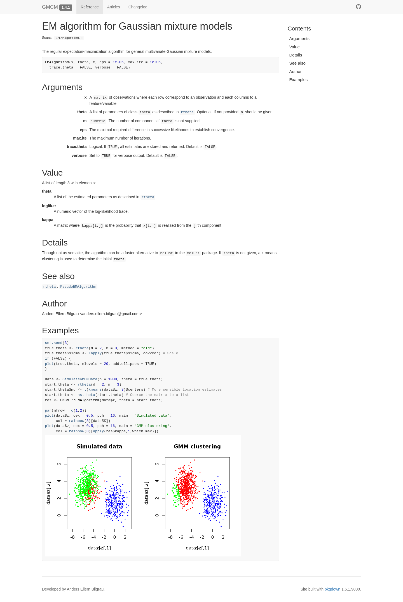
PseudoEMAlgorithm (78, 287)
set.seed (53, 343)
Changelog (137, 7)
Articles (113, 7)
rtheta (187, 112)
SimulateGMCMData (79, 379)
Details (295, 55)
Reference (90, 7)
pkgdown (332, 589)
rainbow (76, 421)
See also (297, 63)
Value (294, 46)
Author (295, 71)
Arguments (299, 38)
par (48, 411)
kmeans (95, 390)
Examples (298, 79)
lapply (95, 353)
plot (49, 364)
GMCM (50, 7)
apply (98, 431)
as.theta (86, 395)
